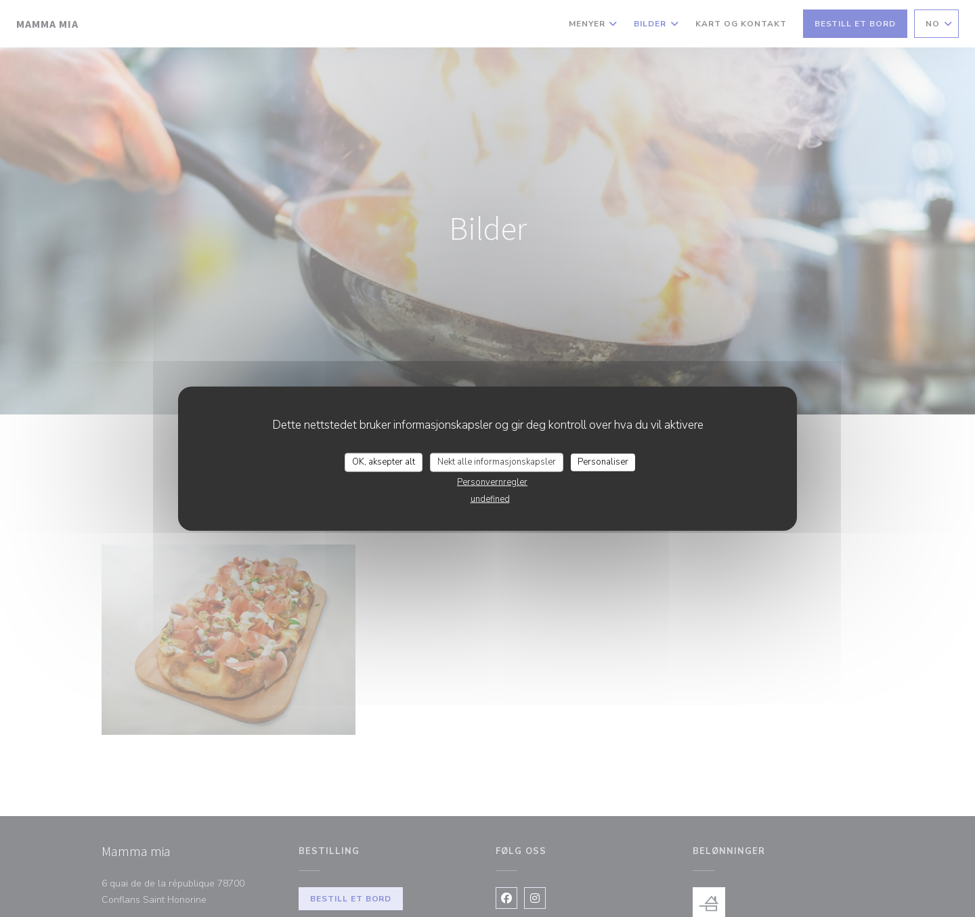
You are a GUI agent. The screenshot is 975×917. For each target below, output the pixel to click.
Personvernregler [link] (492, 481)
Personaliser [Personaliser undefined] (603, 462)
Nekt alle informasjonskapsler (496, 462)
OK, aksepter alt (383, 462)
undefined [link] (490, 498)
